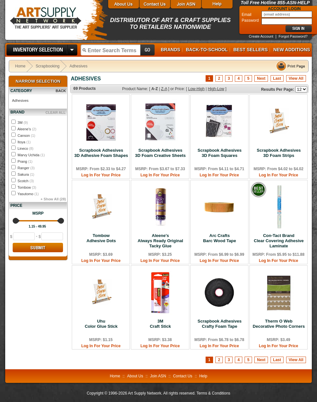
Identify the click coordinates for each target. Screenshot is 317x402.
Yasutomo (28, 194)
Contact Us (182, 376)
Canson (26, 135)
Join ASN (158, 376)
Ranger (26, 168)
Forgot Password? (293, 36)
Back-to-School (207, 49)
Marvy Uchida (31, 155)
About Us (135, 376)
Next (261, 78)
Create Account (261, 36)
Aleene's (26, 129)
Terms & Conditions (213, 393)
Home (20, 66)
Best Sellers (250, 49)
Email (247, 14)
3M (23, 122)
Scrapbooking (47, 66)
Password (251, 20)
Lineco (25, 148)
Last (277, 78)
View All (296, 78)
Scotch (26, 181)
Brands (170, 49)
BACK (61, 91)
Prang (25, 161)
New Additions (291, 49)
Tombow (27, 187)
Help (203, 376)
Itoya (24, 142)
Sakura (26, 174)
